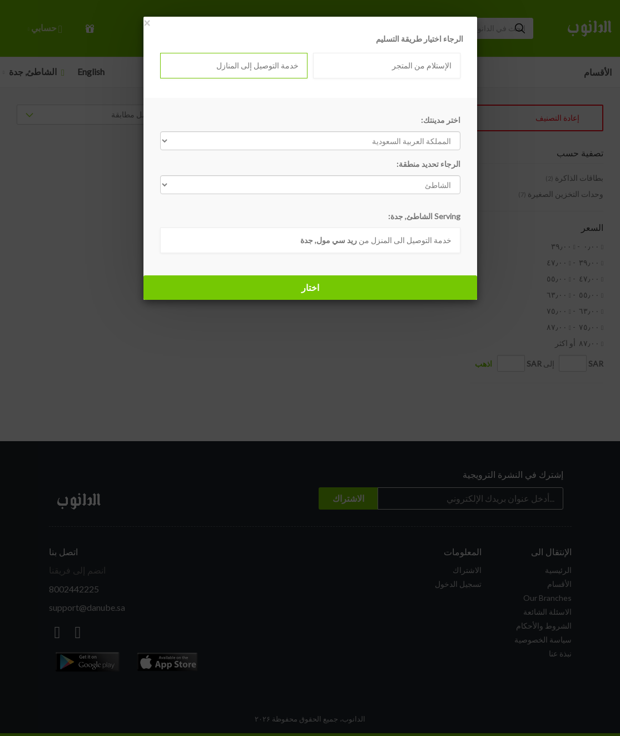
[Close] (146, 22)
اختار (310, 287)
